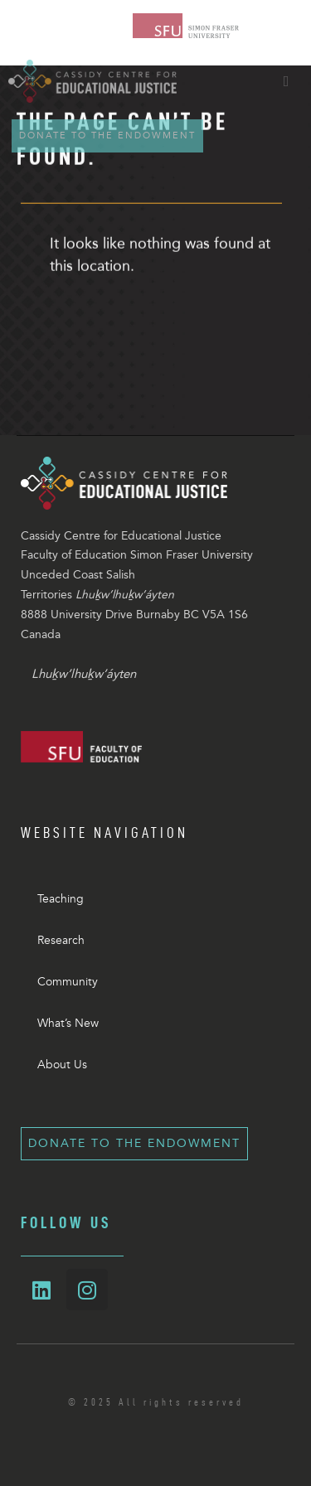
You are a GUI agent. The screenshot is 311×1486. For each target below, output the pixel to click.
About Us (62, 1065)
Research (61, 940)
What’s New (68, 1023)
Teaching (60, 899)
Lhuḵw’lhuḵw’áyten (84, 673)
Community (67, 982)
